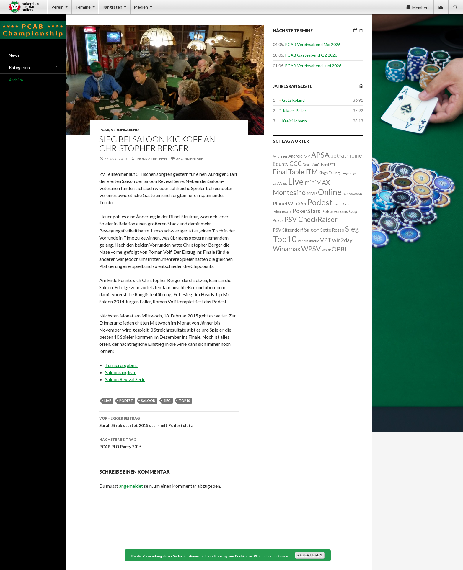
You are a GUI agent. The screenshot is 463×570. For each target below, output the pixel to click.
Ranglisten (112, 6)
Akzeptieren (309, 555)
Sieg (167, 400)
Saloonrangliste (120, 372)
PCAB (104, 129)
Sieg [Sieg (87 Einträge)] (352, 228)
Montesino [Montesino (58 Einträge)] (289, 192)
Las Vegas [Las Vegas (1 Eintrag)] (280, 183)
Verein (57, 6)
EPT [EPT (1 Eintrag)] (332, 164)
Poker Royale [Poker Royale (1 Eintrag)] (282, 212)
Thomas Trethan (151, 158)
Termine (83, 6)
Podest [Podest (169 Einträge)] (319, 202)
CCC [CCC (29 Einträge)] (295, 163)
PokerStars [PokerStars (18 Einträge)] (306, 210)
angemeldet (131, 486)
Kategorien (19, 67)
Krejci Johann (294, 120)
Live (107, 400)
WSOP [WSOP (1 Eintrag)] (326, 250)
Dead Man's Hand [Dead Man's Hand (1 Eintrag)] (316, 164)
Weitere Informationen (271, 556)
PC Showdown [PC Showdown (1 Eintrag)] (352, 194)
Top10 (184, 400)
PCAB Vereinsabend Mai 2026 (312, 44)
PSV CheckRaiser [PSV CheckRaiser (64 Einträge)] (311, 219)
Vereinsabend (125, 129)
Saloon (148, 400)
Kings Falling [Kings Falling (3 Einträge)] (329, 173)
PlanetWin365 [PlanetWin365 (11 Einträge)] (289, 203)
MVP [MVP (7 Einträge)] (312, 193)
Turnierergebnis (121, 365)
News (14, 55)
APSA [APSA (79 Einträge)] (320, 154)
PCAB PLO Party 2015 (169, 442)
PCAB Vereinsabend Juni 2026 (313, 65)
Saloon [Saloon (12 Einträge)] (311, 230)
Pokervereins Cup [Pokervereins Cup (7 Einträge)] (339, 211)
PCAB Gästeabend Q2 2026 (311, 55)
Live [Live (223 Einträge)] (296, 181)
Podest (126, 400)
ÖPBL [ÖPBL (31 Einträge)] (340, 249)
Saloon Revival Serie (125, 379)
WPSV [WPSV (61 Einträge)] (311, 249)
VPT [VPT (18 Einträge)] (325, 240)
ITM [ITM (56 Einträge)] (311, 172)
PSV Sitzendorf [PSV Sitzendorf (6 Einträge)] (288, 229)
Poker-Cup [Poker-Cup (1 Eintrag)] (341, 204)
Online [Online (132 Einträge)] (329, 192)
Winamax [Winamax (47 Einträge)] (286, 249)
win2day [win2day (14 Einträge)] (342, 240)
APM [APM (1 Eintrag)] (307, 156)
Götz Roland (293, 100)
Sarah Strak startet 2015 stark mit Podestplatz (169, 421)
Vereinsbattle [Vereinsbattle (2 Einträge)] (308, 241)
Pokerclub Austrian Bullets (28, 7)
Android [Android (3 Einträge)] (295, 156)
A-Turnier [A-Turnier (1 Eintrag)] (280, 156)
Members (421, 7)
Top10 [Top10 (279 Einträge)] (285, 239)
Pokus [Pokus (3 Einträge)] (278, 220)
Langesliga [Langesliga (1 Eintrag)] (348, 173)
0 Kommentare (189, 158)
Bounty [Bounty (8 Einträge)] (280, 164)
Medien (141, 6)
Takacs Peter (294, 110)
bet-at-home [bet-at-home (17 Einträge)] (346, 155)
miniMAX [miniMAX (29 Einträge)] (317, 182)
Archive (16, 79)
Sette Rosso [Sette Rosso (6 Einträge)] (332, 229)
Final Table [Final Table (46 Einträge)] (288, 172)
